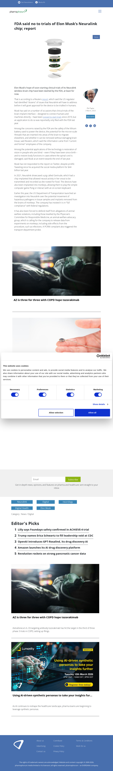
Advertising (40, 746)
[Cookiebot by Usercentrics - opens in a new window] (98, 356)
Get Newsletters (27, 2)
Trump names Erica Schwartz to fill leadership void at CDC (55, 535)
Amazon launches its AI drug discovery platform (49, 547)
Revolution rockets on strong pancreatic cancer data (52, 553)
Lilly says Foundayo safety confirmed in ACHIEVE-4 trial (53, 529)
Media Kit (41, 2)
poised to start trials (52, 117)
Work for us (81, 746)
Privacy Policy (58, 751)
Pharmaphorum (18, 744)
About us (40, 740)
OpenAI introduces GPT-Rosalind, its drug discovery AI (53, 541)
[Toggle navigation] (100, 11)
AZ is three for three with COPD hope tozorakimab (46, 300)
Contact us (40, 751)
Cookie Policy (58, 746)
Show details (99, 404)
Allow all (92, 412)
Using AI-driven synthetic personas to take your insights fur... (52, 695)
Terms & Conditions (84, 740)
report (45, 99)
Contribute (57, 740)
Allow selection (56, 412)
